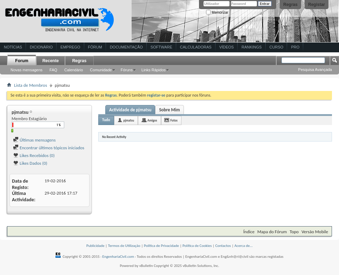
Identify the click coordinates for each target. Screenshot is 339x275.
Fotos (174, 120)
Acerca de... (243, 245)
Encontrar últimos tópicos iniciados (48, 147)
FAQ (53, 70)
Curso (277, 47)
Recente (50, 60)
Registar (316, 4)
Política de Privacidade (161, 245)
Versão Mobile (314, 231)
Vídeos (226, 47)
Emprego (70, 47)
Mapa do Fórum (272, 231)
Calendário (73, 70)
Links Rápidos (153, 70)
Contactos (223, 245)
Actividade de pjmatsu (130, 109)
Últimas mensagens (34, 140)
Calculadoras (196, 47)
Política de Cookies (197, 245)
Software (161, 47)
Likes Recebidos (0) (34, 155)
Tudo (106, 120)
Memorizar (217, 12)
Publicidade (95, 245)
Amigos (152, 120)
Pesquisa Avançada (315, 69)
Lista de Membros (30, 85)
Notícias (13, 47)
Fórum (95, 47)
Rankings (251, 47)
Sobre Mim (169, 109)
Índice (248, 231)
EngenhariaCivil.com (118, 256)
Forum (21, 60)
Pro (295, 47)
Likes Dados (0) (30, 163)
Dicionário (41, 47)
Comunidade (101, 70)
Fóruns (127, 70)
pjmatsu (129, 120)
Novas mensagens (26, 70)
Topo (294, 231)
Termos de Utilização (124, 245)
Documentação (126, 47)
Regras (290, 4)
